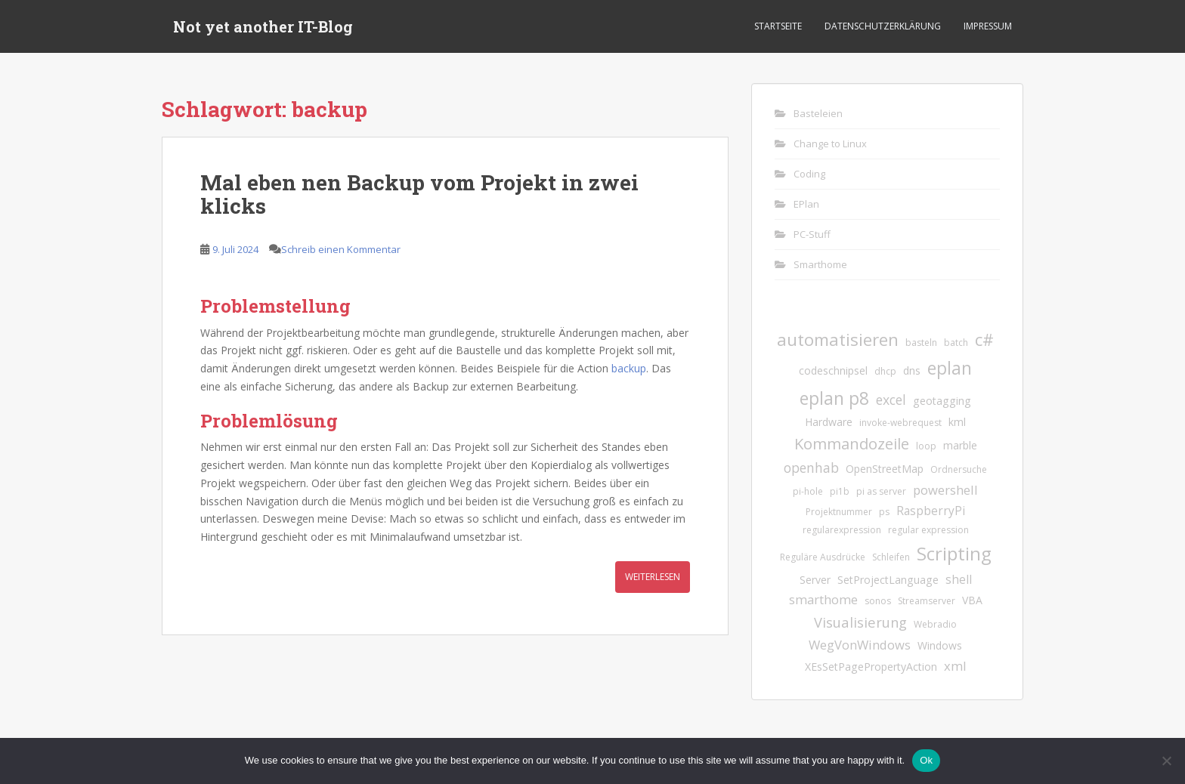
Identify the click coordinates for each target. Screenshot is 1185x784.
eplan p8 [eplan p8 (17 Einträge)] (834, 398)
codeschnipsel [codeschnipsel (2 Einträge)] (833, 370)
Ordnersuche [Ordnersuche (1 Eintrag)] (958, 469)
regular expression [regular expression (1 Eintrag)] (928, 529)
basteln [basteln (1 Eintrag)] (921, 342)
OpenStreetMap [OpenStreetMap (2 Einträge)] (885, 468)
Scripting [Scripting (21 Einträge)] (954, 553)
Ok (926, 760)
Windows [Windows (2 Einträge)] (939, 645)
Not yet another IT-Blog (263, 26)
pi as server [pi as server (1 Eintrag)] (881, 491)
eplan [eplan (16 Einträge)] (949, 368)
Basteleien (818, 113)
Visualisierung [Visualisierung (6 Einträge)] (860, 622)
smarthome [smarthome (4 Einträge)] (823, 599)
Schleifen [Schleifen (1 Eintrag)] (891, 557)
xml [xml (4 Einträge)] (955, 665)
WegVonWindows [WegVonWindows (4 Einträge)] (860, 644)
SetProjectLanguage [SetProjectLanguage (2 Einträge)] (888, 580)
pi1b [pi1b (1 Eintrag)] (839, 491)
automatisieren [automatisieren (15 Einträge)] (838, 339)
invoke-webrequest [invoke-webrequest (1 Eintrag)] (900, 422)
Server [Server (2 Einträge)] (815, 580)
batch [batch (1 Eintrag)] (956, 342)
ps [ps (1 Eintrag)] (884, 511)
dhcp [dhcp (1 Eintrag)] (885, 371)
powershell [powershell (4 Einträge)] (945, 489)
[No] (1166, 760)
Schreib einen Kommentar (341, 249)
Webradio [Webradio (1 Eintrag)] (935, 624)
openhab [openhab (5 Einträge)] (811, 467)
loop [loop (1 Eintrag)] (926, 446)
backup (628, 368)
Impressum (988, 26)
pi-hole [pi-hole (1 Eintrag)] (808, 491)
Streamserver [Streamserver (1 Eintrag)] (926, 600)
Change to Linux (830, 143)
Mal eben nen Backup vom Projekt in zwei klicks (419, 194)
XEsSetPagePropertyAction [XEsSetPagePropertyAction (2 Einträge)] (871, 666)
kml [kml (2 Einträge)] (957, 422)
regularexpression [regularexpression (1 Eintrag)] (842, 529)
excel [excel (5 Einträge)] (891, 399)
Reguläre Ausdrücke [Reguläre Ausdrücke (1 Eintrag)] (822, 557)
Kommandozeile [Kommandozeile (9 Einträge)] (851, 444)
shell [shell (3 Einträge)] (958, 579)
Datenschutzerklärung (883, 26)
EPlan (806, 204)
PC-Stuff (812, 234)
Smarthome (820, 264)
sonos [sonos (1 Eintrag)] (878, 600)
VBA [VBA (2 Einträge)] (972, 600)
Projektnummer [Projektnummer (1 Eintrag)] (839, 511)
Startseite (778, 26)
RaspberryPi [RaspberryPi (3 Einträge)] (930, 510)
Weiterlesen (652, 576)
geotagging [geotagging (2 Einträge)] (942, 401)
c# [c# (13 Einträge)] (984, 339)
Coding (809, 174)
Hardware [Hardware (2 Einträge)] (828, 422)
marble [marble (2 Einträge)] (960, 445)
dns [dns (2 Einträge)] (911, 370)
